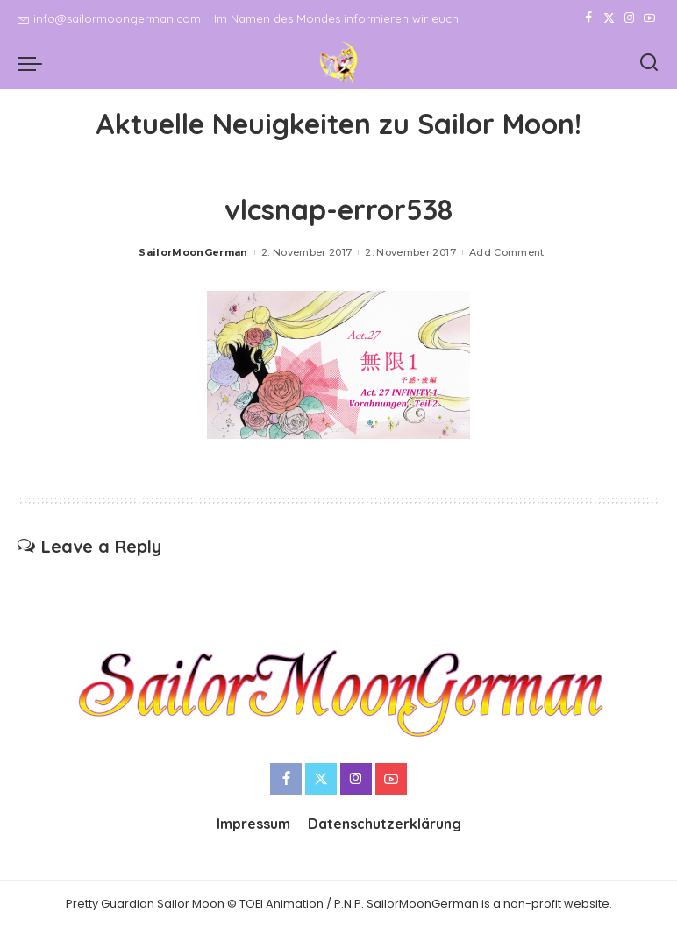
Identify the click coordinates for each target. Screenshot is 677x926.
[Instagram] (629, 18)
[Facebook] (589, 18)
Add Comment (507, 252)
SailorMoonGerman (193, 252)
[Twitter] (609, 18)
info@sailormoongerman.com (109, 18)
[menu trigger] (34, 63)
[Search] (648, 63)
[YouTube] (649, 18)
